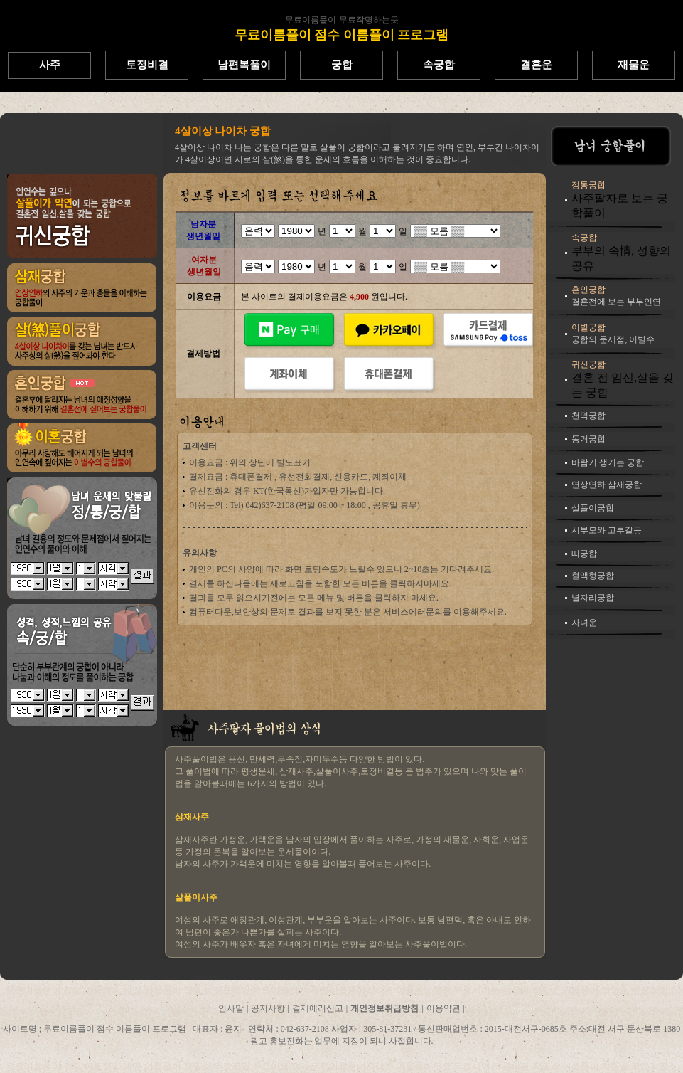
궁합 (342, 64)
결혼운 (536, 64)
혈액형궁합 (592, 576)
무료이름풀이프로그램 (410, 107)
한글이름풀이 (151, 107)
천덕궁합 (588, 416)
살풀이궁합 (592, 508)
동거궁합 (588, 439)
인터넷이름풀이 (545, 107)
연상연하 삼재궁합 (606, 485)
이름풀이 (484, 107)
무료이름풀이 (310, 20)
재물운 (634, 64)
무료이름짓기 (86, 107)
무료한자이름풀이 (225, 107)
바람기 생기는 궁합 (607, 462)
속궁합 (439, 64)
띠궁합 (584, 554)
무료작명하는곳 (369, 20)
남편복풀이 (244, 64)
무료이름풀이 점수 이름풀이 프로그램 (342, 35)
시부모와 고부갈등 (606, 530)
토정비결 (147, 64)
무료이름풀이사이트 (312, 107)
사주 (49, 64)
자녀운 (584, 623)
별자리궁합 (592, 598)
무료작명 (606, 107)
